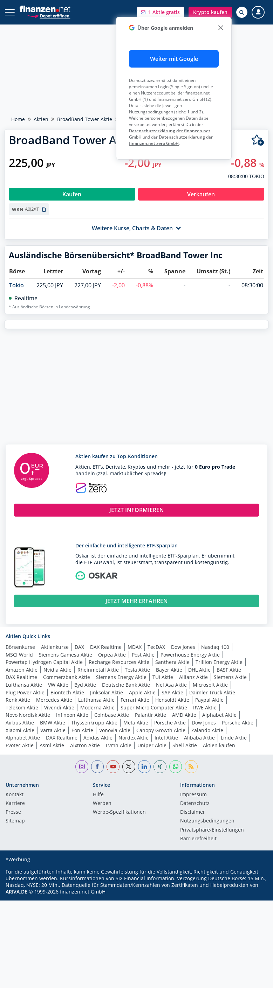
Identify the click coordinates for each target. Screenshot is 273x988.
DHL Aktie (199, 669)
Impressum (193, 795)
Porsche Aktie (170, 722)
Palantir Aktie (150, 715)
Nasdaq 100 (215, 647)
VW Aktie (58, 684)
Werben (102, 803)
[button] (160, 12)
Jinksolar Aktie (106, 692)
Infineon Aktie (72, 715)
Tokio (16, 285)
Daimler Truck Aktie (212, 692)
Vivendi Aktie (59, 707)
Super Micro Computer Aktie (154, 707)
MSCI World (19, 654)
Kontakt (14, 795)
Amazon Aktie (21, 669)
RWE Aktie (205, 707)
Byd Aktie (85, 684)
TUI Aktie (162, 677)
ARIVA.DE (16, 891)
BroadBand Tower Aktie (84, 119)
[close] (220, 27)
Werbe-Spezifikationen (119, 812)
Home (18, 119)
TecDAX (156, 647)
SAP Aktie (172, 692)
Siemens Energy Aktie (121, 677)
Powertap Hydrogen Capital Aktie (44, 662)
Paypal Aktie (209, 699)
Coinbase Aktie (111, 715)
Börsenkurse (20, 647)
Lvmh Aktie (118, 745)
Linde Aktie (234, 737)
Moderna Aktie (97, 707)
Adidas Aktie (97, 737)
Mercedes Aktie (54, 699)
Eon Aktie (82, 730)
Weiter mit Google (174, 59)
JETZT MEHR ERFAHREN (136, 601)
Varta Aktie (53, 730)
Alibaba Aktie (199, 737)
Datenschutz (195, 803)
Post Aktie (143, 654)
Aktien (41, 119)
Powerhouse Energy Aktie (190, 654)
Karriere (15, 803)
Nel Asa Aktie (171, 684)
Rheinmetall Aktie (98, 669)
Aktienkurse (55, 647)
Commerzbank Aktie (66, 677)
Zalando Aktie (207, 730)
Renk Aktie (18, 699)
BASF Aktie (229, 669)
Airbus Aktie (20, 722)
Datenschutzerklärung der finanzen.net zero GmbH (171, 140)
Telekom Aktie (22, 707)
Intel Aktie (166, 737)
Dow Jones (183, 647)
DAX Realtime (106, 647)
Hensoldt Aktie (172, 699)
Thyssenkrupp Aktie (94, 722)
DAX (79, 647)
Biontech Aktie (67, 692)
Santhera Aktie (172, 662)
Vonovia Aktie (114, 730)
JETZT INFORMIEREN (136, 510)
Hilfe (98, 795)
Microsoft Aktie (210, 684)
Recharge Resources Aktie (119, 662)
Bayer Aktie (169, 669)
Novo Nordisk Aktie (28, 715)
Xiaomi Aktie (20, 730)
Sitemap (15, 821)
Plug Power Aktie (25, 692)
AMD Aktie (184, 715)
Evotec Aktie (20, 745)
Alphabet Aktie (219, 715)
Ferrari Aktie (135, 699)
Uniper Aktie (151, 745)
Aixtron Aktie (85, 745)
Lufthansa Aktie (24, 684)
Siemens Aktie (230, 677)
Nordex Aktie (133, 737)
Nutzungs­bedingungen (207, 821)
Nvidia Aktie (57, 669)
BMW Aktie (52, 722)
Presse (13, 812)
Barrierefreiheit (198, 839)
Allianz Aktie (193, 677)
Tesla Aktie (137, 669)
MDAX (135, 647)
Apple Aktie (142, 692)
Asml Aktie (52, 745)
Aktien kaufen (219, 745)
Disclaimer (192, 812)
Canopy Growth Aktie (160, 730)
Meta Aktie (135, 722)
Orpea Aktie (112, 654)
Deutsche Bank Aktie (126, 684)
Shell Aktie (184, 745)
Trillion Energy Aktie (219, 662)
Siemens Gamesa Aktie (65, 654)
